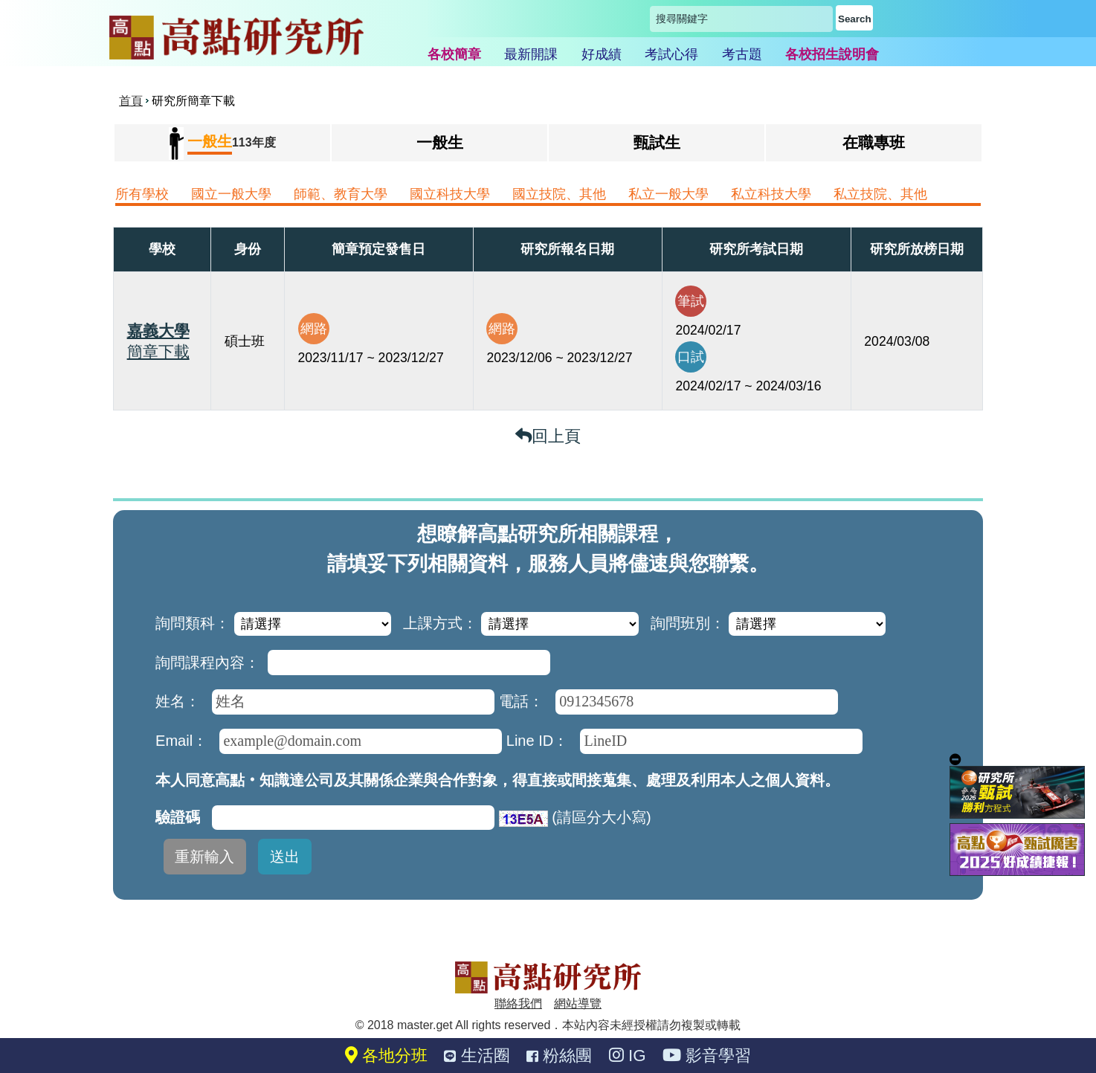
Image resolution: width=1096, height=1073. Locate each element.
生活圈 (476, 1055)
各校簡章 (454, 54)
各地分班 (386, 1055)
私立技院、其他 (880, 194)
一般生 (439, 142)
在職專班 (873, 142)
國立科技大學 (450, 194)
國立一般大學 (231, 194)
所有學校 (142, 194)
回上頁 (548, 436)
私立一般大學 (668, 194)
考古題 (742, 54)
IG (627, 1055)
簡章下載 (158, 351)
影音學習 (707, 1055)
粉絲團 (559, 1055)
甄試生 (657, 142)
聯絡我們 (518, 1003)
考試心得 (671, 54)
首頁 (131, 100)
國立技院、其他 (559, 194)
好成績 (601, 54)
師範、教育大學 (340, 194)
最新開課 (531, 54)
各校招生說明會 (832, 54)
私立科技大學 (771, 194)
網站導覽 (578, 1003)
